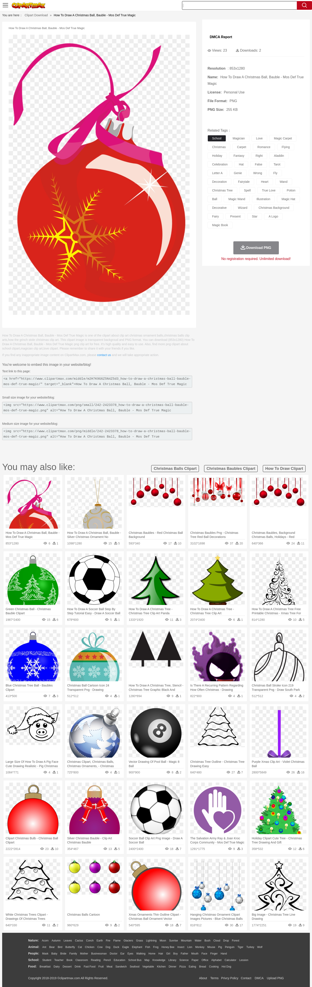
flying (286, 147)
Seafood (135, 966)
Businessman (99, 953)
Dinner (172, 966)
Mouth (194, 953)
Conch (90, 940)
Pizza (182, 966)
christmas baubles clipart (230, 468)
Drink (78, 966)
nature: (33, 940)
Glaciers (128, 940)
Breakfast (45, 966)
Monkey (199, 947)
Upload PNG (275, 978)
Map (147, 960)
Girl (168, 953)
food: (32, 966)
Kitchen (161, 966)
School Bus (134, 960)
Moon (163, 940)
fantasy (239, 155)
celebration (220, 164)
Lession (243, 960)
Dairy (57, 966)
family (73, 953)
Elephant (137, 947)
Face (204, 953)
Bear (52, 947)
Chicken (89, 947)
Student (46, 960)
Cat (80, 947)
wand (284, 181)
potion (291, 190)
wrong (257, 173)
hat (241, 164)
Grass (139, 940)
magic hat (288, 199)
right (259, 155)
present (235, 216)
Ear (122, 953)
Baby (54, 953)
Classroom (81, 960)
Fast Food (89, 966)
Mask (45, 953)
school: (33, 960)
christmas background (273, 207)
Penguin (229, 947)
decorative (219, 207)
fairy (215, 216)
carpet (241, 147)
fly (275, 173)
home (151, 953)
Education (119, 960)
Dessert (67, 966)
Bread (202, 966)
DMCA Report (221, 37)
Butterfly (70, 947)
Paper (195, 960)
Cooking (214, 966)
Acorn (45, 940)
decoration (219, 181)
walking (140, 953)
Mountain (186, 940)
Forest (235, 940)
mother (84, 953)
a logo (273, 216)
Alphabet (216, 960)
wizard (242, 207)
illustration (263, 199)
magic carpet (283, 138)
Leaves (67, 940)
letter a (217, 173)
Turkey (250, 947)
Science (184, 960)
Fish (147, 947)
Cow (99, 947)
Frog (156, 947)
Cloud (216, 940)
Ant (44, 947)
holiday (217, 155)
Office (205, 960)
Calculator (230, 960)
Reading (96, 960)
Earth (100, 940)
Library (172, 960)
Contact (246, 978)
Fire (108, 940)
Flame (116, 940)
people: (33, 953)
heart (264, 181)
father (184, 953)
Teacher (59, 960)
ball (214, 199)
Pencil (107, 960)
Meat (109, 966)
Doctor (113, 953)
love (259, 138)
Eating (192, 966)
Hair (160, 953)
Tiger (240, 947)
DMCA (259, 978)
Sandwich (121, 966)
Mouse (211, 947)
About (203, 978)
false (258, 164)
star (254, 216)
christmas (219, 147)
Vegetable (148, 966)
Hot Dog (226, 966)
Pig (220, 947)
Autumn (56, 940)
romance (263, 147)
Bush (207, 940)
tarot (277, 164)
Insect (180, 947)
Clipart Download (36, 15)
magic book (220, 225)
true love (269, 190)
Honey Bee (167, 947)
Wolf (259, 947)
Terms (214, 978)
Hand (224, 953)
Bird (60, 947)
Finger (214, 953)
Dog (108, 947)
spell (247, 190)
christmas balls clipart (175, 468)
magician (239, 138)
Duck (116, 947)
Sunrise (173, 940)
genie (238, 173)
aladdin (279, 155)
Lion (189, 947)
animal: (33, 947)
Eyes (130, 953)
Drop (226, 940)
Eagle (125, 947)
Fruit (101, 966)
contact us (104, 355)
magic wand (236, 199)
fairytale (244, 181)
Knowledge (159, 960)
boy (175, 953)
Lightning (151, 940)
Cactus (79, 940)
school (216, 138)
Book (69, 960)
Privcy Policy (229, 978)
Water (198, 940)
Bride (63, 953)
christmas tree (222, 190)
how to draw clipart (284, 468)
